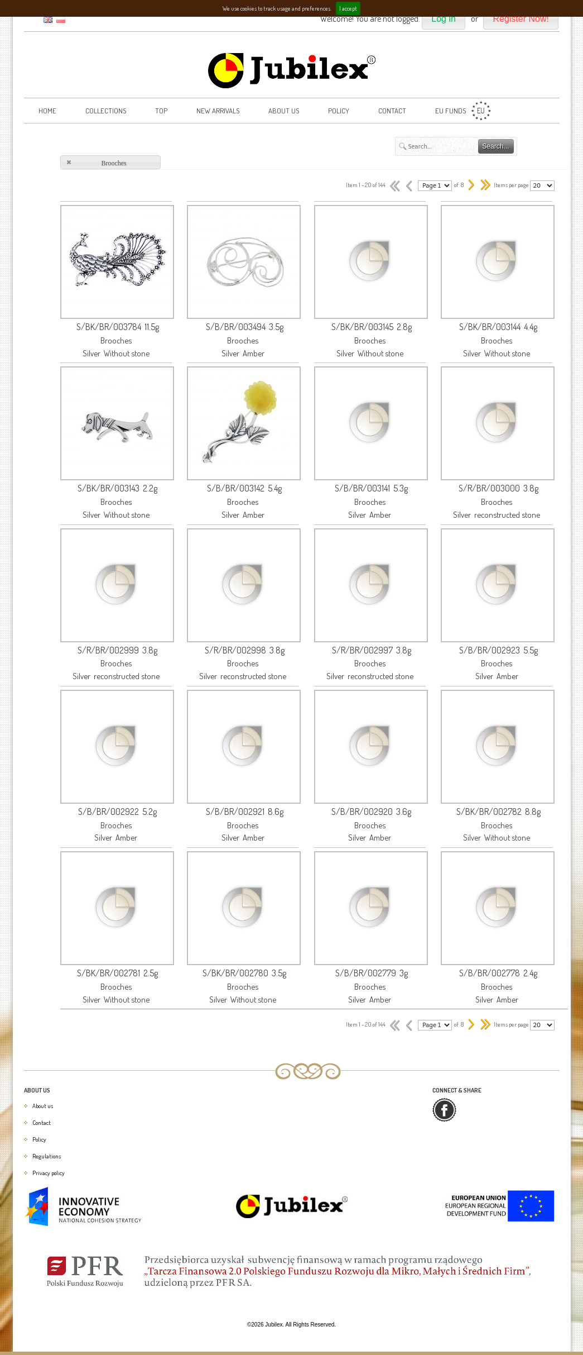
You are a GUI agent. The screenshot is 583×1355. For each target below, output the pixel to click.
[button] (443, 19)
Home (47, 110)
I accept (348, 8)
